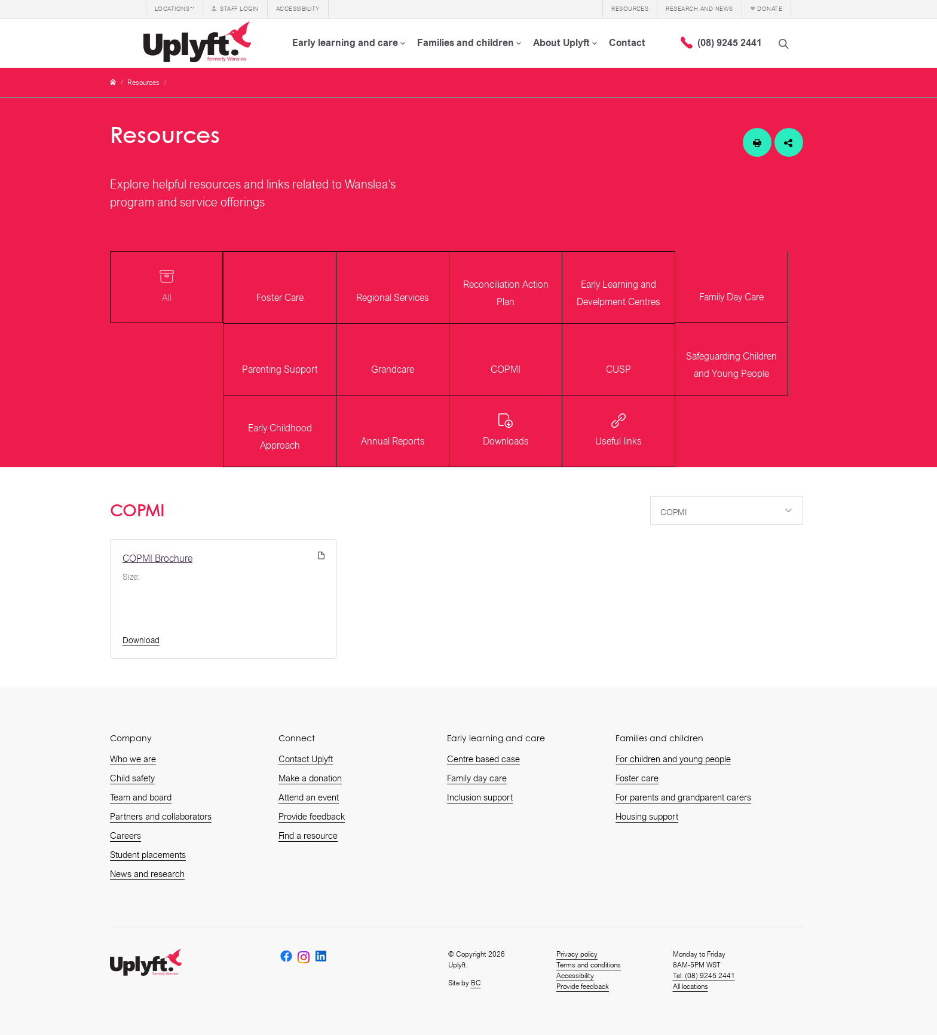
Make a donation (310, 778)
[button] (174, 9)
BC (476, 983)
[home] (199, 43)
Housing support (647, 816)
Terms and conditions (588, 965)
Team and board (141, 797)
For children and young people (673, 759)
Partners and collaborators (161, 816)
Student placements (148, 855)
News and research (147, 874)
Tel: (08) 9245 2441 (704, 976)
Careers (125, 835)
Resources (143, 82)
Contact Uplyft (305, 759)
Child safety (132, 778)
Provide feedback (311, 816)
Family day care (477, 778)
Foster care (637, 778)
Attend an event (308, 797)
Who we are (133, 759)
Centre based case (483, 759)
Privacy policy (577, 954)
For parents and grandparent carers (683, 797)
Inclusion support (480, 797)
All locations (690, 986)
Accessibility (575, 976)
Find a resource (308, 835)
